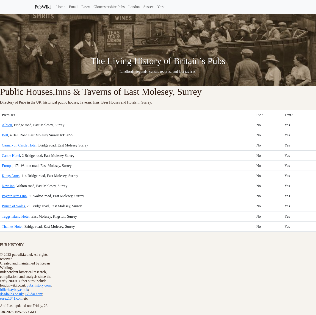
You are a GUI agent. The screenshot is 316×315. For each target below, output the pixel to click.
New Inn (8, 186)
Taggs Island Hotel (16, 216)
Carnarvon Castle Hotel (19, 145)
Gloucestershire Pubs (109, 7)
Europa (7, 166)
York (160, 7)
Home (60, 7)
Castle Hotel (11, 156)
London (134, 7)
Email (73, 7)
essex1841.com (11, 298)
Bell (5, 135)
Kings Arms (10, 176)
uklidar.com (33, 294)
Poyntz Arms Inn (14, 196)
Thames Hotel (12, 226)
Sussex (148, 7)
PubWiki (43, 6)
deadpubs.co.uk (11, 294)
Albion (7, 125)
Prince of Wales (13, 206)
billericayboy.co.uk (14, 290)
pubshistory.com (39, 285)
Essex (85, 7)
